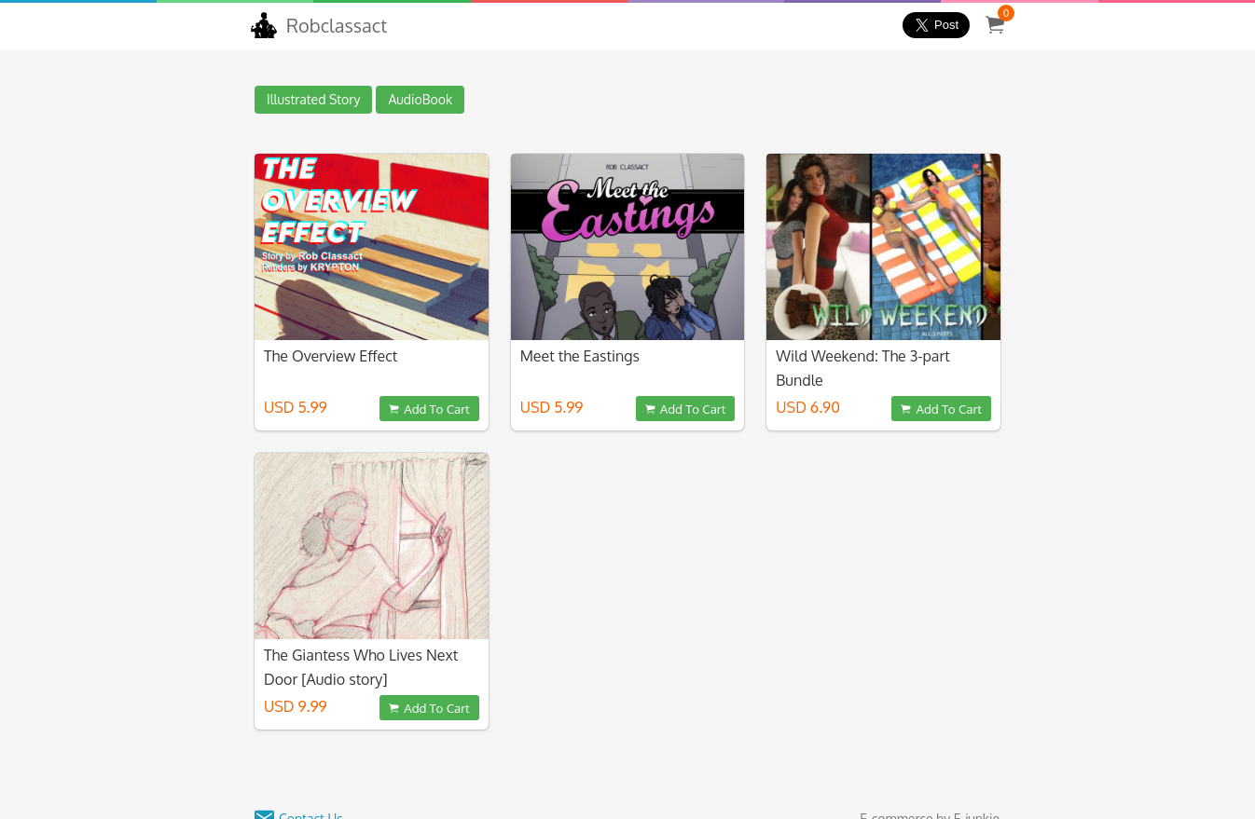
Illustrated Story (313, 99)
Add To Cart (429, 408)
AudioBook (420, 99)
